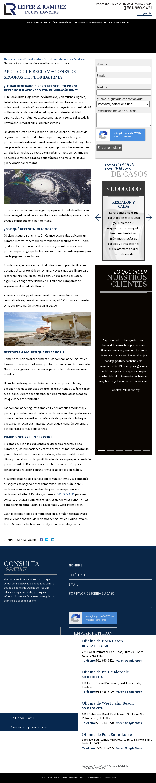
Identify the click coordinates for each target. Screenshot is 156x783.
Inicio (30, 22)
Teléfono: (102, 87)
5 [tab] (137, 450)
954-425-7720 (105, 691)
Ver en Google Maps (129, 660)
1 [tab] (101, 450)
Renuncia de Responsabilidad (113, 765)
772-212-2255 (105, 748)
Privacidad (117, 137)
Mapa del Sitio (89, 765)
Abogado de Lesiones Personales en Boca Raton (26, 59)
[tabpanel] (123, 349)
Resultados (81, 22)
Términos (127, 137)
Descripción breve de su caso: (116, 110)
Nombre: (102, 64)
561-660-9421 (139, 8)
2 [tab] (110, 450)
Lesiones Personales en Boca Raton (68, 59)
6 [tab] (146, 450)
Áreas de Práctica (63, 22)
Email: (100, 75)
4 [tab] (128, 450)
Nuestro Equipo (42, 22)
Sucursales (122, 22)
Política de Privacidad (94, 768)
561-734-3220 (105, 722)
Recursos (109, 22)
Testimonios (95, 22)
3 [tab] (119, 450)
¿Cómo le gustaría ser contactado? (120, 99)
